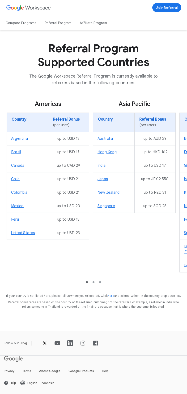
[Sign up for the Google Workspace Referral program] (166, 7)
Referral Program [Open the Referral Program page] (58, 23)
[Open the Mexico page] (17, 206)
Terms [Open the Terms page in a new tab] (26, 371)
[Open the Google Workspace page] (29, 7)
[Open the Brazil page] (16, 152)
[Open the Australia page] (105, 138)
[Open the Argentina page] (19, 138)
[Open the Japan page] (103, 179)
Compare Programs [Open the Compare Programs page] (21, 23)
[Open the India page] (102, 165)
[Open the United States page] (23, 233)
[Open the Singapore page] (106, 206)
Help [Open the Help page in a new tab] (105, 371)
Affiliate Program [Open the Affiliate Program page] (93, 23)
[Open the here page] (111, 296)
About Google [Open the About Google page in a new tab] (49, 371)
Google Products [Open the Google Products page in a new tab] (81, 371)
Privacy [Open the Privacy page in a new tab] (9, 371)
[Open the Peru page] (15, 219)
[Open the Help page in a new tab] (10, 383)
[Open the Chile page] (15, 179)
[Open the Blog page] (23, 343)
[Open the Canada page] (17, 165)
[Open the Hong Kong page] (107, 152)
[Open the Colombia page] (19, 192)
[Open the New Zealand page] (108, 192)
